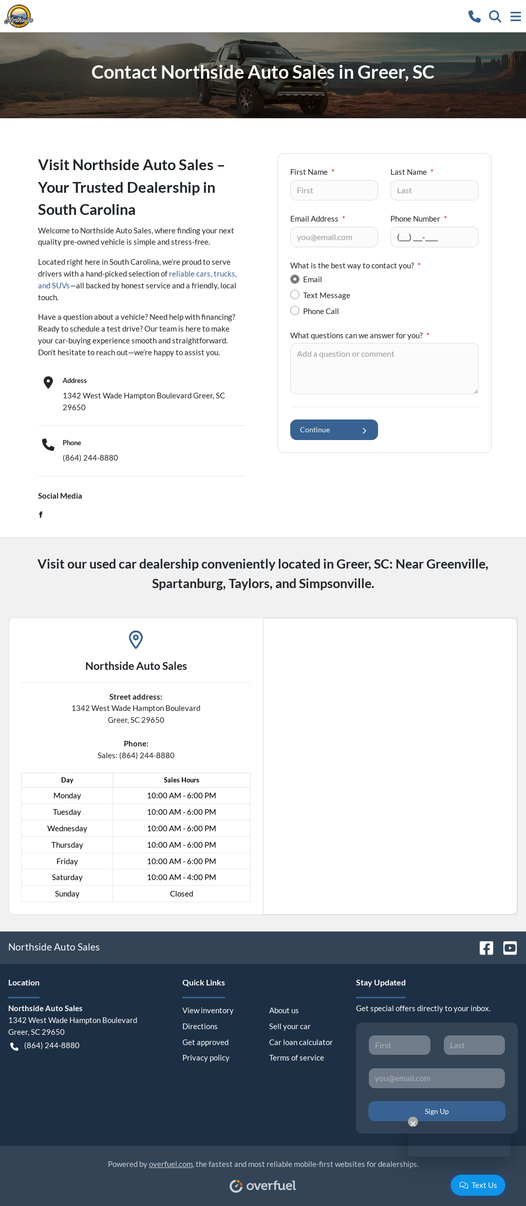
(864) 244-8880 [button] (45, 1045)
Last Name (412, 171)
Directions (200, 1026)
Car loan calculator (301, 1042)
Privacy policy (206, 1057)
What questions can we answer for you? (359, 335)
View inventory (208, 1010)
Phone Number (418, 218)
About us (284, 1010)
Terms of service (296, 1057)
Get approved (205, 1042)
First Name (312, 171)
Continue (334, 429)
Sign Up (437, 1111)
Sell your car (290, 1026)
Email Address (317, 218)
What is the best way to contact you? (355, 265)
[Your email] (334, 237)
